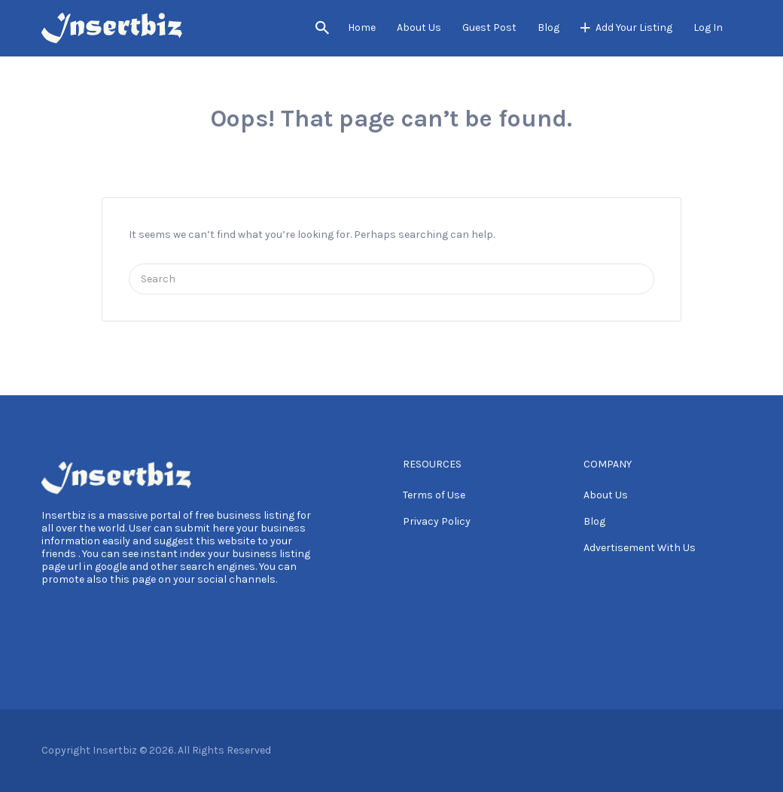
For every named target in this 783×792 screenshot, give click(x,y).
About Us (419, 27)
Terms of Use (434, 495)
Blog (548, 27)
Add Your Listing (634, 27)
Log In (708, 27)
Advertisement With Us (639, 547)
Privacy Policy (437, 521)
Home (362, 27)
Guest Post (489, 27)
